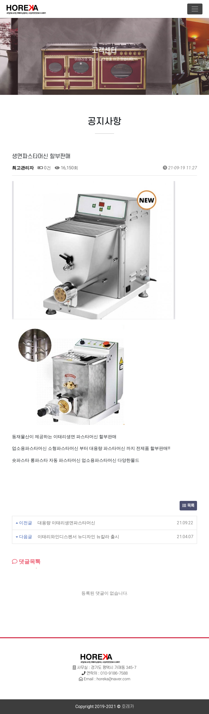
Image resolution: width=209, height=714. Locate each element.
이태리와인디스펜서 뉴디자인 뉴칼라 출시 (78, 536)
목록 (188, 505)
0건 (44, 167)
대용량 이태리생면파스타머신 (66, 522)
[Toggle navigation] (194, 9)
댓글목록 (26, 561)
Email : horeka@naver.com (107, 679)
